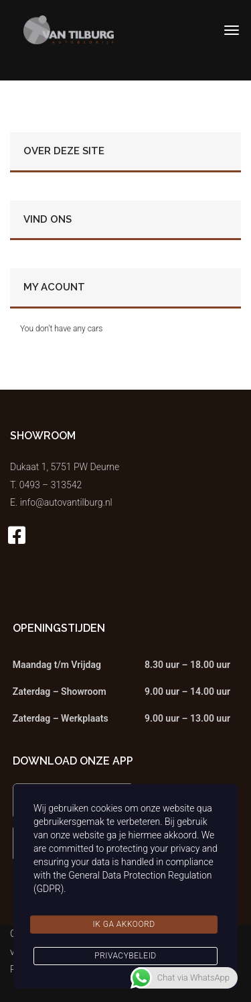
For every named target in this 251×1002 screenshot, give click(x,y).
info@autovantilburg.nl (66, 502)
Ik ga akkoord (123, 924)
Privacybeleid (125, 955)
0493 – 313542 (50, 485)
